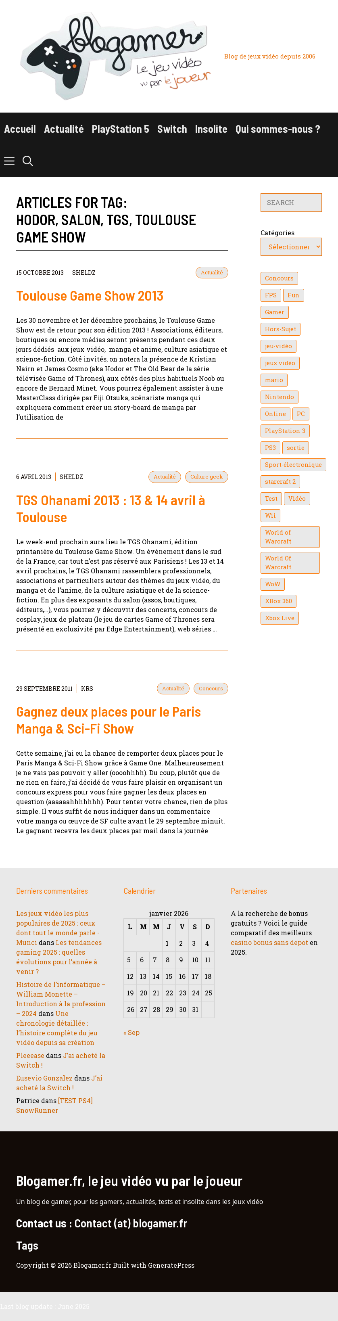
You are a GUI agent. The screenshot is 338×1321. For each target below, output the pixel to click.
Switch (172, 128)
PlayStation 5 (120, 128)
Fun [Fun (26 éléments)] (294, 295)
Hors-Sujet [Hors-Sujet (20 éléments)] (280, 329)
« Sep (131, 1032)
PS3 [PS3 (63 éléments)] (270, 447)
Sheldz (84, 272)
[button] (28, 161)
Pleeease (30, 1055)
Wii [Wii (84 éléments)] (270, 515)
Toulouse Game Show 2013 (90, 294)
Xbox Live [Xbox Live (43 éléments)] (279, 618)
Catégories (277, 232)
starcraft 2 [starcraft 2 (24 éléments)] (280, 481)
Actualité (64, 128)
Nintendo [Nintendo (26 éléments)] (279, 397)
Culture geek (206, 476)
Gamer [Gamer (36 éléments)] (274, 312)
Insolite (211, 128)
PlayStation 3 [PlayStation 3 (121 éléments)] (285, 431)
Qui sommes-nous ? (278, 128)
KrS (87, 688)
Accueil (20, 128)
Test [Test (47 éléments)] (271, 498)
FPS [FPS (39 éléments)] (271, 295)
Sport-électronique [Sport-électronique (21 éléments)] (293, 464)
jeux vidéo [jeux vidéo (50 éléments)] (280, 363)
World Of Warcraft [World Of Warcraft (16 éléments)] (278, 562)
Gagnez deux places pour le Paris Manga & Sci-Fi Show (108, 719)
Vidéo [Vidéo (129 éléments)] (297, 498)
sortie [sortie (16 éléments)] (296, 447)
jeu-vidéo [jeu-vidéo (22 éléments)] (278, 346)
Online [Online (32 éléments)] (275, 414)
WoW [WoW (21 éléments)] (272, 584)
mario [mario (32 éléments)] (274, 380)
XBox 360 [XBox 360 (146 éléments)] (278, 601)
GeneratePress (171, 1265)
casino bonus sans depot (269, 942)
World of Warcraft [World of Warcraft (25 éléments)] (278, 537)
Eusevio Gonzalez (44, 1078)
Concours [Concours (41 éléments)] (279, 278)
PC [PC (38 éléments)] (301, 414)
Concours (211, 688)
